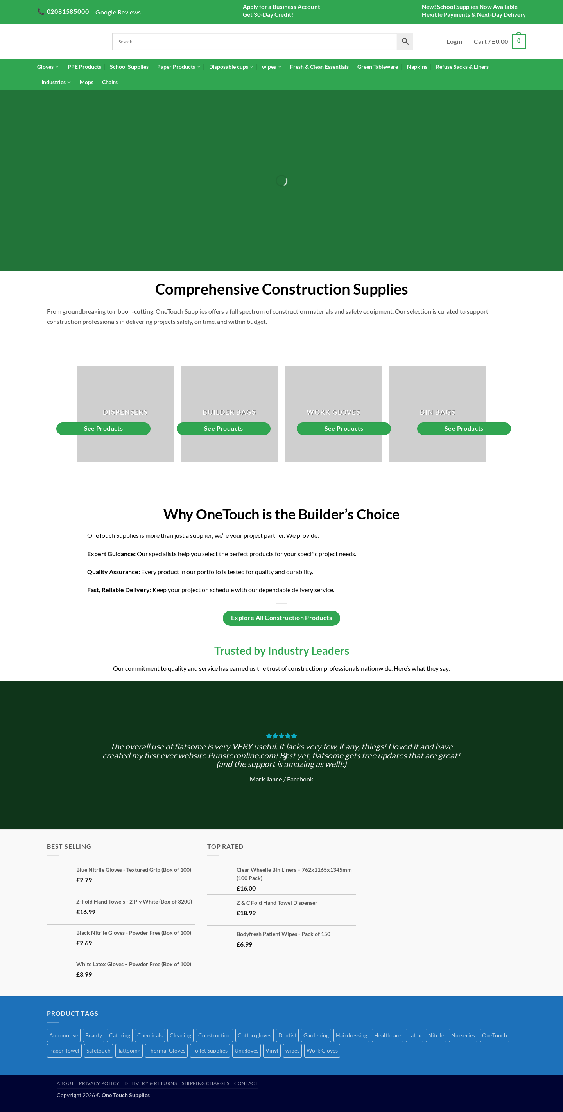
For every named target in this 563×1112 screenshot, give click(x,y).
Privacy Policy (99, 1083)
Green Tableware (377, 66)
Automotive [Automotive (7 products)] (63, 1035)
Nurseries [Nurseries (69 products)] (463, 1035)
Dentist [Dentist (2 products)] (287, 1035)
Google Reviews (118, 12)
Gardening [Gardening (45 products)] (316, 1035)
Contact (246, 1083)
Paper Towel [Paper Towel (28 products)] (64, 1050)
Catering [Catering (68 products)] (119, 1035)
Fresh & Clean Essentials (319, 66)
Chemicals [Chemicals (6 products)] (150, 1035)
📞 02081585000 (63, 11)
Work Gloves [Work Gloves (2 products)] (322, 1050)
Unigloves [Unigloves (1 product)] (246, 1050)
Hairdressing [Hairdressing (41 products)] (351, 1035)
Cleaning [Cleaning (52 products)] (180, 1035)
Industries (56, 82)
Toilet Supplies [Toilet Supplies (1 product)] (210, 1050)
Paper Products (178, 66)
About (65, 1083)
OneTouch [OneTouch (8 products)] (494, 1035)
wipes (271, 66)
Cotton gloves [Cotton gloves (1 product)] (254, 1035)
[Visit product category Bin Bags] (437, 414)
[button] (454, 41)
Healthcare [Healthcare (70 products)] (387, 1035)
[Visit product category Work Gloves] (333, 414)
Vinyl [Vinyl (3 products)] (271, 1050)
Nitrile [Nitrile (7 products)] (436, 1035)
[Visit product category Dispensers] (125, 414)
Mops (86, 82)
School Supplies (129, 66)
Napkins (417, 66)
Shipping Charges (206, 1083)
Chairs (110, 82)
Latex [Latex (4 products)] (414, 1035)
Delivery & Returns (150, 1083)
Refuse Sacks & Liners (462, 66)
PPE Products (84, 66)
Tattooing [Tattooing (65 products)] (129, 1050)
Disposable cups (231, 66)
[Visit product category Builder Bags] (229, 414)
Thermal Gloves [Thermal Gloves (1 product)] (166, 1050)
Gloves (48, 66)
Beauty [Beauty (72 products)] (93, 1035)
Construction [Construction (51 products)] (214, 1035)
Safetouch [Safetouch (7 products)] (98, 1050)
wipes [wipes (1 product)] (292, 1050)
